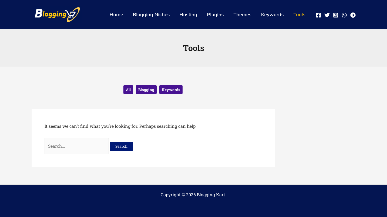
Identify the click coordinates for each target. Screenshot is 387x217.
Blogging (146, 89)
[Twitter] (327, 15)
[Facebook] (318, 15)
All (128, 89)
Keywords (171, 89)
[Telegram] (353, 15)
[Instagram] (335, 15)
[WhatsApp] (344, 15)
